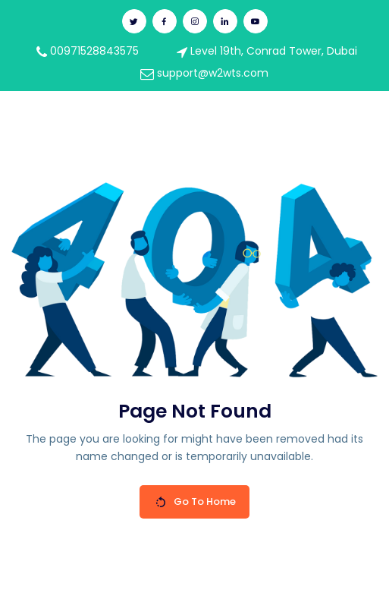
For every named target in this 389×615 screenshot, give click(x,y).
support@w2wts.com (204, 72)
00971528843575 (87, 50)
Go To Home (195, 501)
